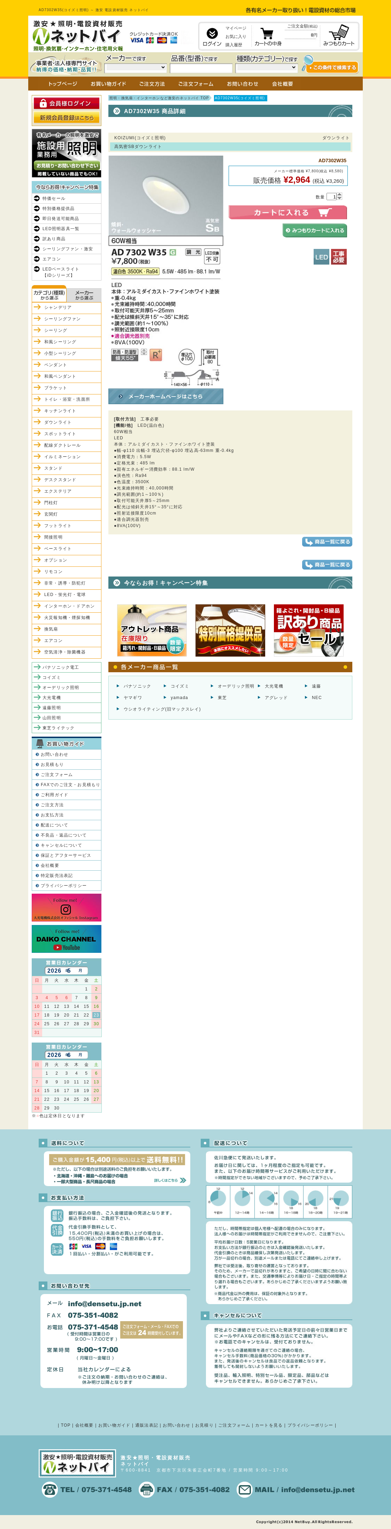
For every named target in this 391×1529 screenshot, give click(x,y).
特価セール (54, 198)
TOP (66, 1425)
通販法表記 (146, 1425)
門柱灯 (51, 502)
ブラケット (55, 387)
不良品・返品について (64, 835)
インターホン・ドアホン (69, 606)
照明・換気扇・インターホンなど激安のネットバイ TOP (159, 98)
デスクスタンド (60, 479)
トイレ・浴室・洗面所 (67, 399)
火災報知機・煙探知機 (67, 617)
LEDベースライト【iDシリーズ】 (61, 272)
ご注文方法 (52, 804)
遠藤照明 (52, 707)
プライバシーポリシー (64, 885)
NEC (317, 697)
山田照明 (52, 717)
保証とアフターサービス (66, 855)
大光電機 (274, 686)
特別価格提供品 (59, 208)
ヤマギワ (133, 697)
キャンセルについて (61, 845)
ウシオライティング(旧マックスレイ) (162, 709)
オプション (55, 560)
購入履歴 (233, 44)
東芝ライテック (59, 728)
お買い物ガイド (114, 1425)
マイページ (235, 28)
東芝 (222, 697)
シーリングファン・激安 (68, 248)
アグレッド (276, 697)
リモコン (53, 571)
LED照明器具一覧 (61, 228)
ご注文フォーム (57, 774)
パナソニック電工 (61, 667)
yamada (179, 697)
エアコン (52, 259)
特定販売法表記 (57, 875)
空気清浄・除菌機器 (65, 652)
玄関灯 (51, 514)
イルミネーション (62, 456)
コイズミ (180, 686)
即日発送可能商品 (61, 218)
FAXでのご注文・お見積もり (70, 784)
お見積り (204, 1425)
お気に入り (235, 36)
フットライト (58, 525)
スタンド (53, 468)
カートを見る (269, 1425)
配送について (54, 825)
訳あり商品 (54, 238)
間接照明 (53, 537)
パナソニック (137, 686)
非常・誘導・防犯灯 (65, 583)
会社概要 (50, 865)
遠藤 (316, 686)
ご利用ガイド (54, 794)
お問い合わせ (54, 754)
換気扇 (51, 629)
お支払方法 (52, 815)
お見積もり (52, 764)
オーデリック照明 (236, 686)
